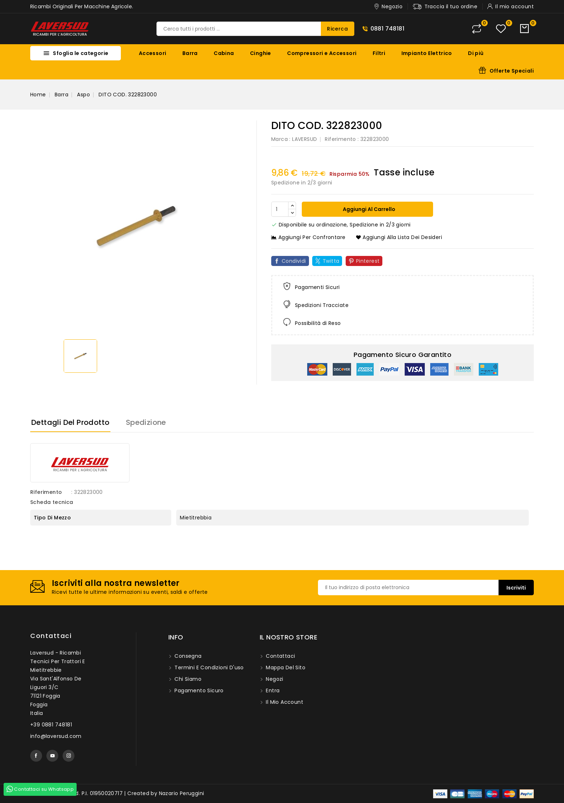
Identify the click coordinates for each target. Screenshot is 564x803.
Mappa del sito (284, 667)
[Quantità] (279, 209)
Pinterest (368, 261)
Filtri (379, 53)
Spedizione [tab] (146, 422)
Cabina (224, 53)
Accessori (153, 53)
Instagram (68, 756)
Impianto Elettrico (426, 53)
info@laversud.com (56, 736)
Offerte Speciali (512, 70)
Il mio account (283, 702)
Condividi (294, 261)
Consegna (187, 656)
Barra (190, 53)
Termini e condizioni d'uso (208, 667)
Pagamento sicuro (198, 690)
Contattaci (51, 635)
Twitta (331, 261)
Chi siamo (187, 679)
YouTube (52, 756)
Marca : (281, 139)
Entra (271, 690)
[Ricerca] (255, 29)
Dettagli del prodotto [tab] (70, 422)
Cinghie (260, 53)
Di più (475, 53)
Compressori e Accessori (321, 53)
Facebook (36, 756)
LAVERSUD (304, 139)
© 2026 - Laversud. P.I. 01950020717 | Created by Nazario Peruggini (117, 793)
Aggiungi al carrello (368, 209)
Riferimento (340, 139)
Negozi (273, 679)
